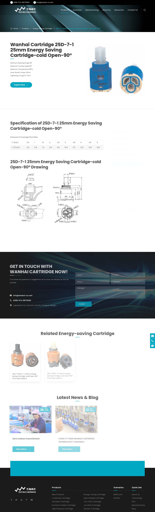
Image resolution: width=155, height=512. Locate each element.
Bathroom (118, 494)
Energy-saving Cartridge (42, 28)
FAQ (133, 501)
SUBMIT (84, 304)
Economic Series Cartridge (125, 154)
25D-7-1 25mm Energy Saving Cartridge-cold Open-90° (78, 28)
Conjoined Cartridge (122, 144)
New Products (119, 139)
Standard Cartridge (122, 149)
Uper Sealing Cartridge (123, 220)
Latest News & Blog (77, 398)
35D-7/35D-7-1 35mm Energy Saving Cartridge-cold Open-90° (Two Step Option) (127, 179)
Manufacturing (92, 10)
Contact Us (133, 10)
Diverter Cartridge (121, 235)
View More (22, 449)
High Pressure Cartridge (124, 159)
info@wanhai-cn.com (45, 2)
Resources (119, 10)
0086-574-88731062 (21, 2)
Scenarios (77, 10)
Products (65, 10)
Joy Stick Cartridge (122, 230)
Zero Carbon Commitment (25, 438)
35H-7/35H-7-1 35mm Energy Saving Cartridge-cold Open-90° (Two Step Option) (127, 188)
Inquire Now (21, 85)
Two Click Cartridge (122, 225)
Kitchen (117, 498)
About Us (107, 10)
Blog (134, 508)
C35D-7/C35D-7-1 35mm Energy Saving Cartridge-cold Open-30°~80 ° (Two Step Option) (126, 210)
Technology (137, 498)
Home (15, 28)
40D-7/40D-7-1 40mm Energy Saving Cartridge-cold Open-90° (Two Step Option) (127, 198)
